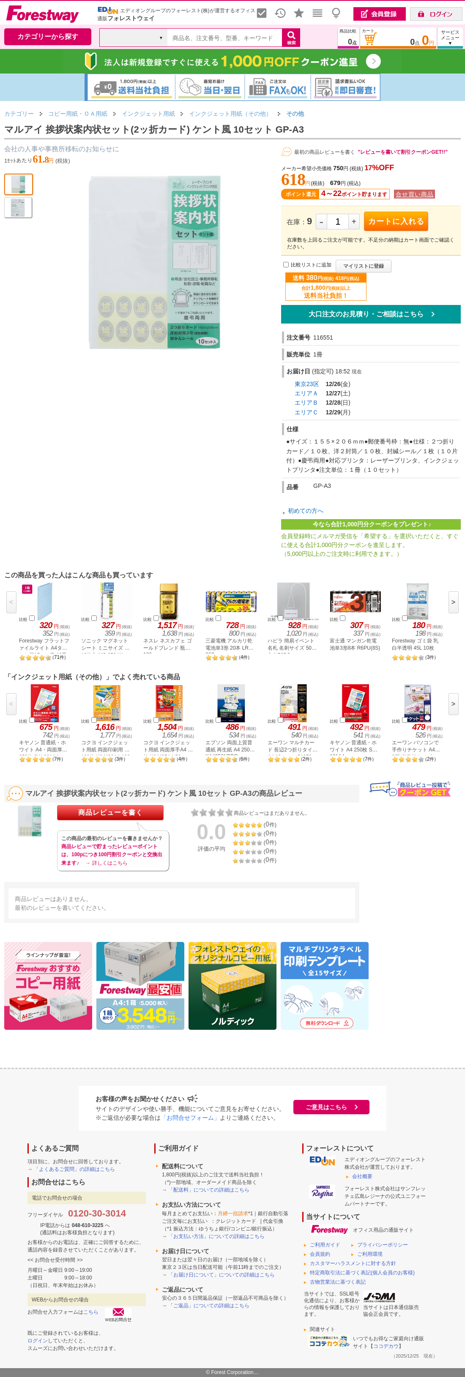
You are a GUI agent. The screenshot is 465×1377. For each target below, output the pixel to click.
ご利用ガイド (325, 1245)
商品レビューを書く (110, 812)
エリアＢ (306, 402)
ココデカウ (386, 1346)
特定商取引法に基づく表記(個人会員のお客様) (362, 1273)
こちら (90, 1312)
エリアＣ (306, 412)
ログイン (37, 1341)
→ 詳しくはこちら (106, 863)
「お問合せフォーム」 (190, 1117)
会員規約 (320, 1254)
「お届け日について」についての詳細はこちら (221, 1275)
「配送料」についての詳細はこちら (208, 1190)
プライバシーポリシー (382, 1245)
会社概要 (362, 1176)
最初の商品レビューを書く (324, 152)
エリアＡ (306, 393)
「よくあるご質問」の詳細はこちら (74, 1169)
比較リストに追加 (311, 265)
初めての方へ (305, 510)
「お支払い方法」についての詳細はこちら (216, 1236)
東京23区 (307, 384)
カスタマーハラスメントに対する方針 (353, 1263)
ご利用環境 (370, 1254)
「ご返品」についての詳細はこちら (208, 1306)
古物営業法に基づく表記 (338, 1282)
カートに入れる (396, 221)
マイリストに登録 (363, 266)
